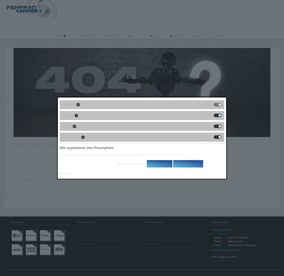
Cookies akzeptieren (159, 163)
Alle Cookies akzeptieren (188, 163)
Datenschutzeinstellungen (130, 163)
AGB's (64, 173)
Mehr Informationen (172, 154)
